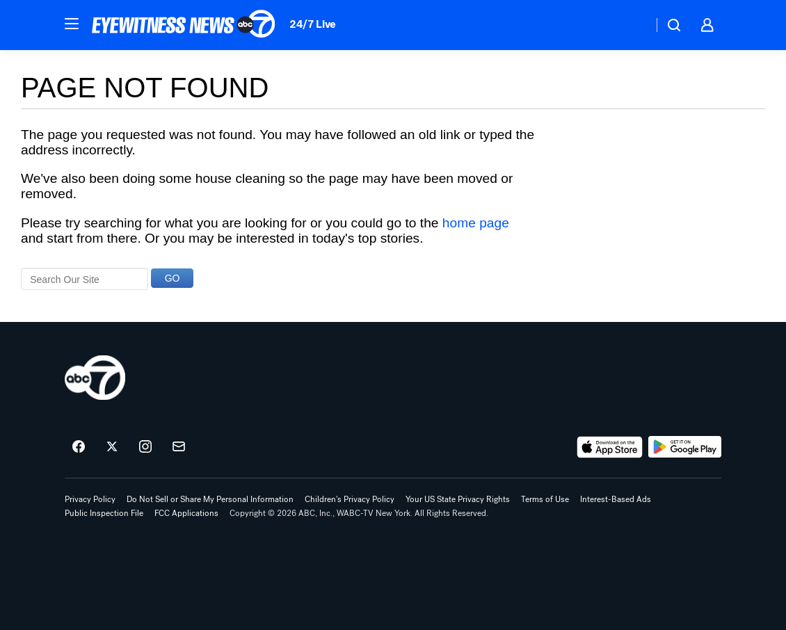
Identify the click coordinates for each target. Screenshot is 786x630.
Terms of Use (545, 499)
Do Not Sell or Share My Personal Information (210, 499)
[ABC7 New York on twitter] (112, 447)
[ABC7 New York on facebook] (79, 447)
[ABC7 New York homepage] (183, 25)
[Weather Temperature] (631, 25)
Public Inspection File (104, 513)
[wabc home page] (95, 377)
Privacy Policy (90, 499)
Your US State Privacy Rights (458, 499)
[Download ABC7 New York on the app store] (610, 447)
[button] (71, 24)
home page (475, 223)
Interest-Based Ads (615, 499)
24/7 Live (312, 24)
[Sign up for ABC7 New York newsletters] (179, 447)
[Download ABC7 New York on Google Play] (684, 447)
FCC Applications (186, 513)
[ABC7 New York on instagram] (145, 447)
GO (172, 278)
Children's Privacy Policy (349, 499)
